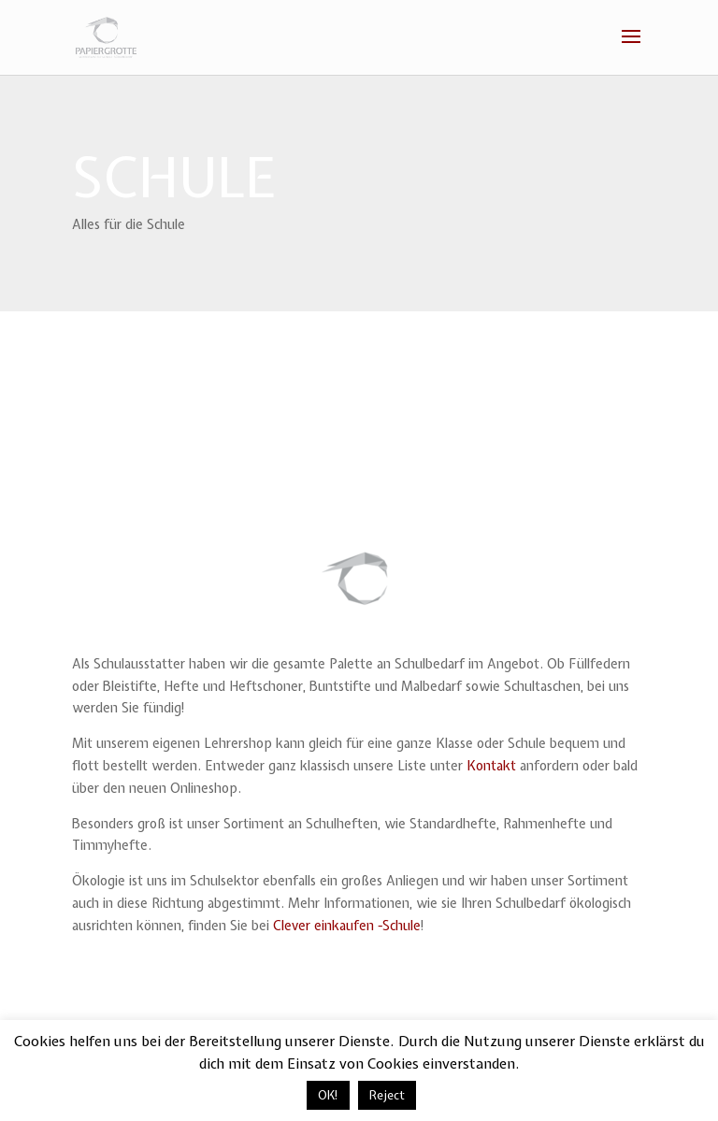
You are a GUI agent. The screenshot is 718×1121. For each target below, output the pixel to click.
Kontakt (491, 765)
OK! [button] (328, 1095)
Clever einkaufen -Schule (347, 925)
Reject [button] (387, 1095)
